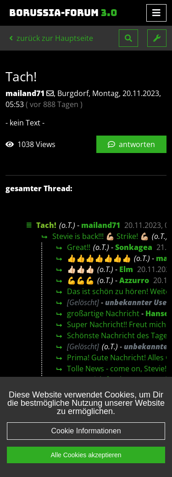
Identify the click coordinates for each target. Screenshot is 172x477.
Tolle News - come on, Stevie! (116, 368)
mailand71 (100, 225)
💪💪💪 (80, 280)
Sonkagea (133, 247)
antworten (131, 144)
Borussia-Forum (63, 12)
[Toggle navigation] (156, 13)
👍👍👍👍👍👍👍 (99, 258)
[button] (128, 38)
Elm (126, 269)
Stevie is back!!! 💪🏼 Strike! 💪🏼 (100, 236)
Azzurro (134, 280)
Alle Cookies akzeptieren (85, 455)
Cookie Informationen (86, 431)
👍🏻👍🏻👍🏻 (80, 269)
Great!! (78, 247)
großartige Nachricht (103, 313)
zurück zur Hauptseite (51, 38)
